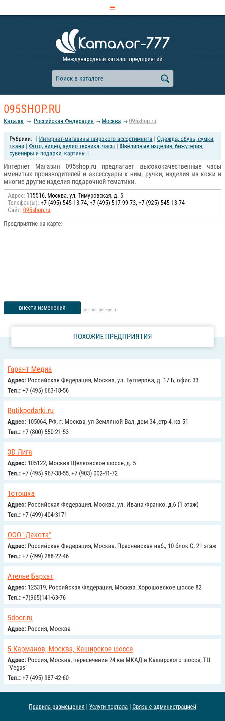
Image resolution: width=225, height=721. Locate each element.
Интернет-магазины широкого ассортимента (96, 139)
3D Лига (20, 451)
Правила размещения (57, 706)
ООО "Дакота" (29, 534)
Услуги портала (108, 706)
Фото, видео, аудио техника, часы (72, 146)
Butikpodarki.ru (31, 410)
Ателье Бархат (30, 576)
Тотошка (21, 493)
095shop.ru (142, 121)
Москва (111, 121)
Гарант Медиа (30, 369)
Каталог (14, 121)
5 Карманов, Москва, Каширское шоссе (70, 648)
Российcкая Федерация (64, 121)
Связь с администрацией (164, 706)
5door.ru (20, 617)
